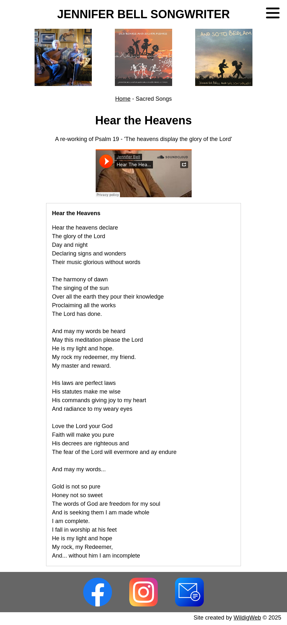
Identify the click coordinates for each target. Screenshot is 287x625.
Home (123, 99)
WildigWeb (247, 617)
